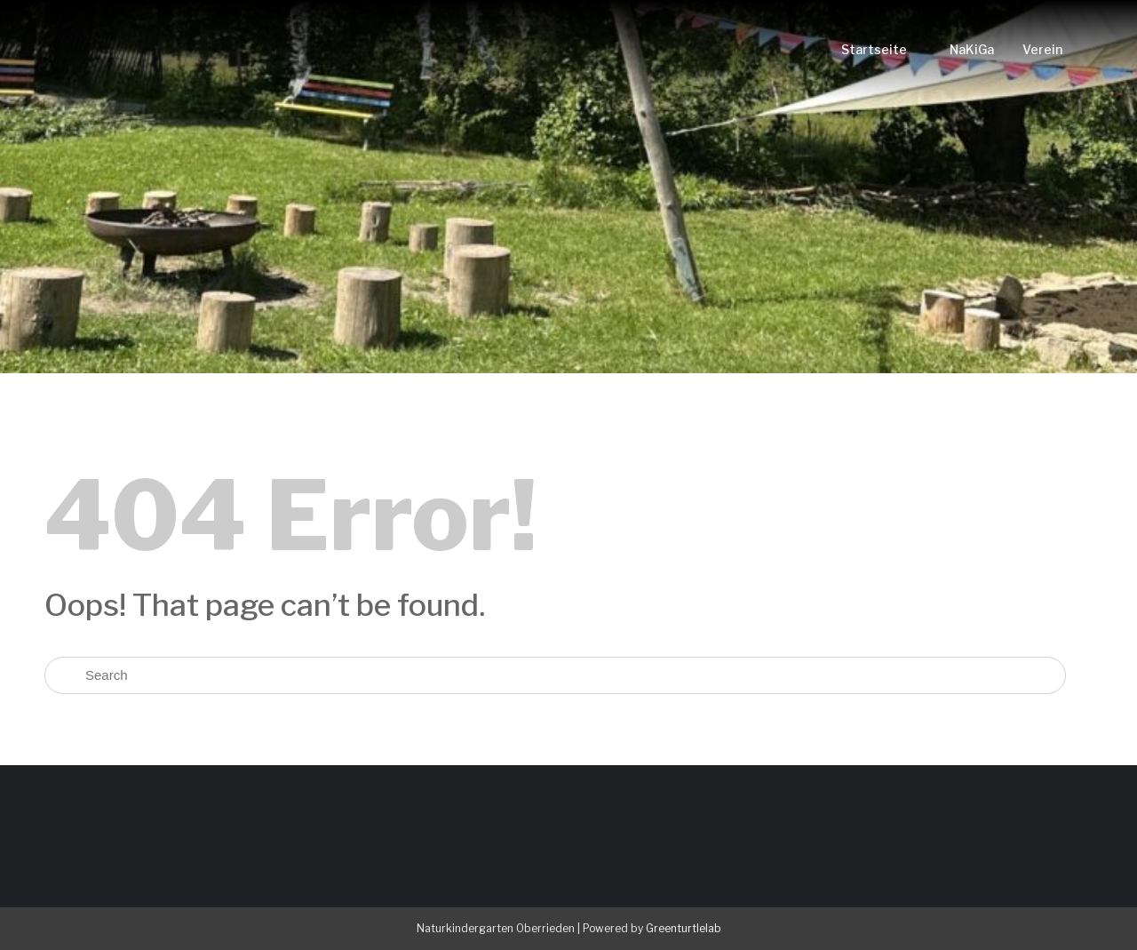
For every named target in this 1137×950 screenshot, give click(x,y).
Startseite (874, 49)
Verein (1042, 49)
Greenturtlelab (683, 928)
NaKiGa (972, 49)
